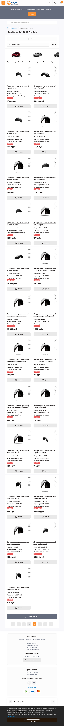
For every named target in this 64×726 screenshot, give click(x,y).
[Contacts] (55, 3)
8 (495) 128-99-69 (33, 656)
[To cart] (19, 106)
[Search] (9, 23)
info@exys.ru (32, 687)
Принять (33, 722)
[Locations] (49, 3)
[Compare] (29, 74)
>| (50, 624)
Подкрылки (13, 28)
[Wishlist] (29, 71)
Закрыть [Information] (32, 14)
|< (13, 624)
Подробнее (10, 716)
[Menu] (3, 3)
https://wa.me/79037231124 (29, 682)
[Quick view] (29, 67)
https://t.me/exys (34, 682)
